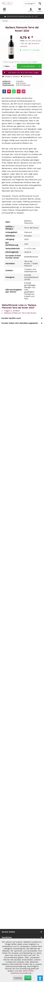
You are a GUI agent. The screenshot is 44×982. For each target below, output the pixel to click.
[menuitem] (39, 10)
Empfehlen (26, 76)
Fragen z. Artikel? (11, 76)
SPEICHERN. (29, 971)
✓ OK (28, 978)
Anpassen (18, 978)
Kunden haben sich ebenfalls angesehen (19, 323)
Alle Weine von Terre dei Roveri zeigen (21, 72)
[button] (40, 978)
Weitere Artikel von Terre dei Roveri (19, 313)
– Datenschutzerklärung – (23, 972)
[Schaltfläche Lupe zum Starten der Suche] (40, 3)
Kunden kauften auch (11, 318)
